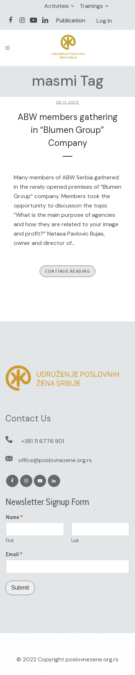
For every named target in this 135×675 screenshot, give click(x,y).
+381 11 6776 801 (42, 441)
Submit (20, 588)
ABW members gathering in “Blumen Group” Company (68, 129)
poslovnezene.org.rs (92, 659)
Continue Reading (67, 271)
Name (14, 517)
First (10, 540)
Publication (70, 20)
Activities (56, 6)
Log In (104, 20)
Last (75, 540)
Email (14, 554)
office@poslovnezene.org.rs (55, 460)
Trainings (91, 6)
